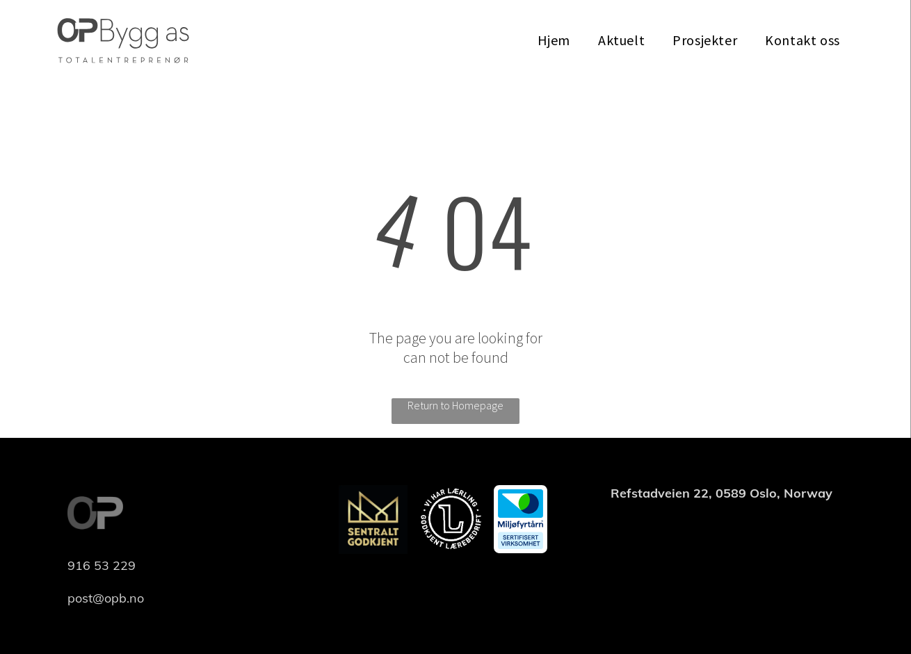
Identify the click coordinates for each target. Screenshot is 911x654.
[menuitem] (554, 40)
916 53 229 (101, 565)
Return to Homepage (455, 405)
